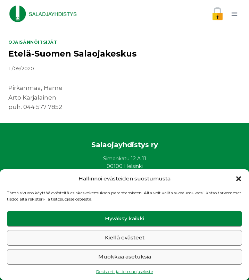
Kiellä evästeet (124, 237)
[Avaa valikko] (234, 13)
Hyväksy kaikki (124, 218)
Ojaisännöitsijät (32, 42)
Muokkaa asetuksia (124, 256)
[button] (238, 178)
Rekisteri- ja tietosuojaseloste (124, 271)
